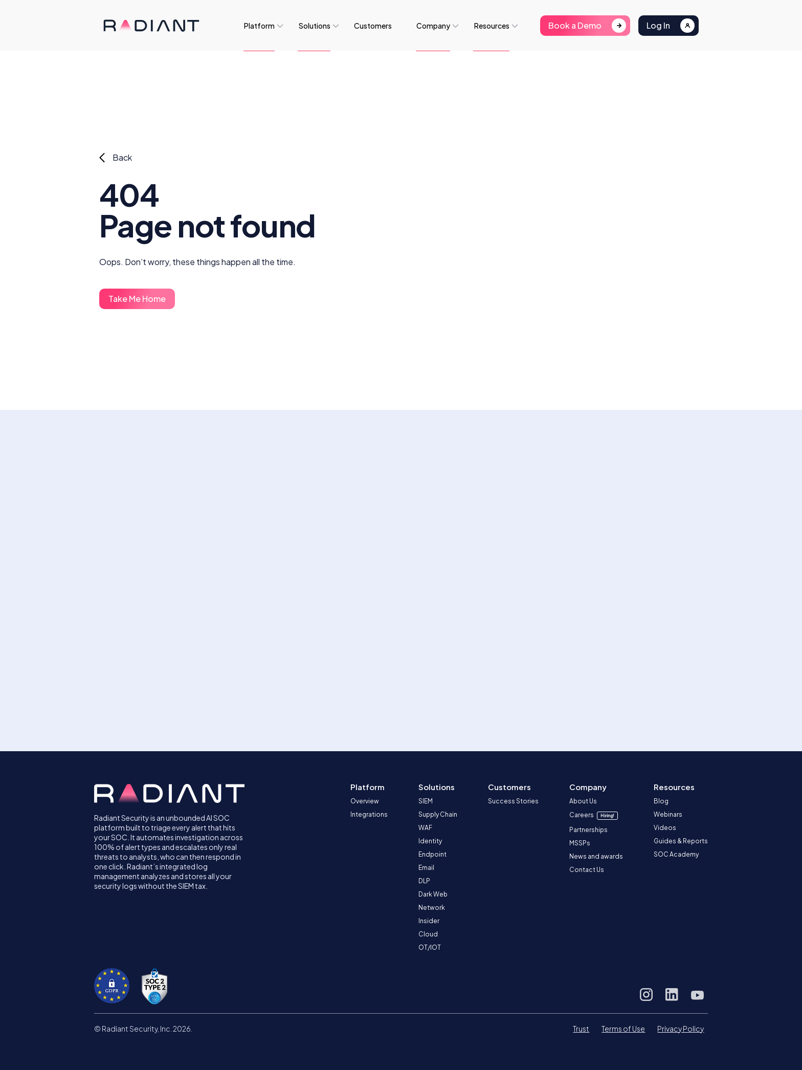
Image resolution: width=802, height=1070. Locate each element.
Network (431, 907)
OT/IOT (429, 947)
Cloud (428, 934)
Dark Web (433, 894)
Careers (593, 815)
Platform (259, 25)
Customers (373, 25)
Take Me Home (137, 298)
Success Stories (513, 801)
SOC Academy (676, 854)
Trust (581, 1028)
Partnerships (588, 830)
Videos (665, 828)
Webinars (668, 814)
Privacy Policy (680, 1028)
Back (122, 157)
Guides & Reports (681, 841)
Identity (430, 841)
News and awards (596, 856)
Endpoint (432, 854)
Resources (491, 25)
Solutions (314, 25)
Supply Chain (437, 814)
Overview (364, 801)
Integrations (369, 814)
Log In (658, 25)
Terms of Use (623, 1028)
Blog (661, 801)
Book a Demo (575, 25)
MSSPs (579, 843)
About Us (583, 801)
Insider (428, 921)
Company (433, 25)
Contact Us (586, 870)
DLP (424, 881)
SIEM (425, 801)
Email (426, 867)
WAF (425, 828)
